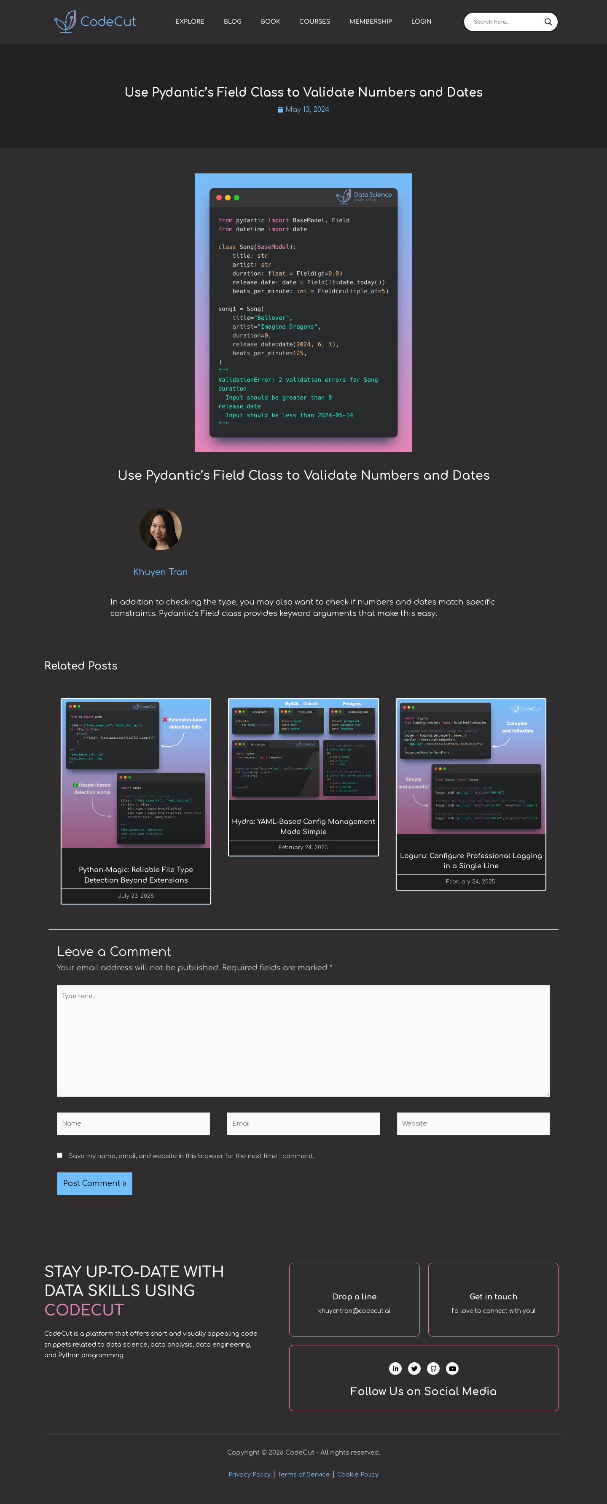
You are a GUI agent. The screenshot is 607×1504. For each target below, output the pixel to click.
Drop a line (354, 1299)
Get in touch (493, 1299)
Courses (314, 22)
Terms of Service (304, 1484)
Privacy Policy (249, 1484)
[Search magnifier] (548, 22)
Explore (189, 22)
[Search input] (507, 22)
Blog (233, 22)
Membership (370, 22)
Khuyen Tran (160, 573)
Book (270, 22)
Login (421, 22)
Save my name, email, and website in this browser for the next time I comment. (191, 1159)
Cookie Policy (358, 1484)
